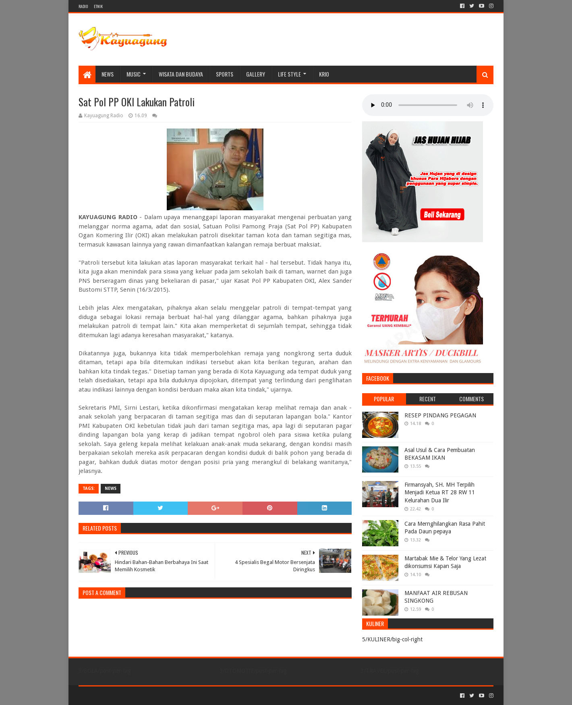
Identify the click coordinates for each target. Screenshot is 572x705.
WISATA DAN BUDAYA (181, 74)
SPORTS (224, 74)
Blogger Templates (169, 696)
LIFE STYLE (289, 74)
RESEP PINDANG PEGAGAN (440, 415)
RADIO (83, 6)
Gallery (255, 74)
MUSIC (133, 74)
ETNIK (98, 6)
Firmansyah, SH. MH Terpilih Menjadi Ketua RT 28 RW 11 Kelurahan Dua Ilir (439, 492)
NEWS (108, 74)
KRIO (324, 74)
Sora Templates (123, 696)
